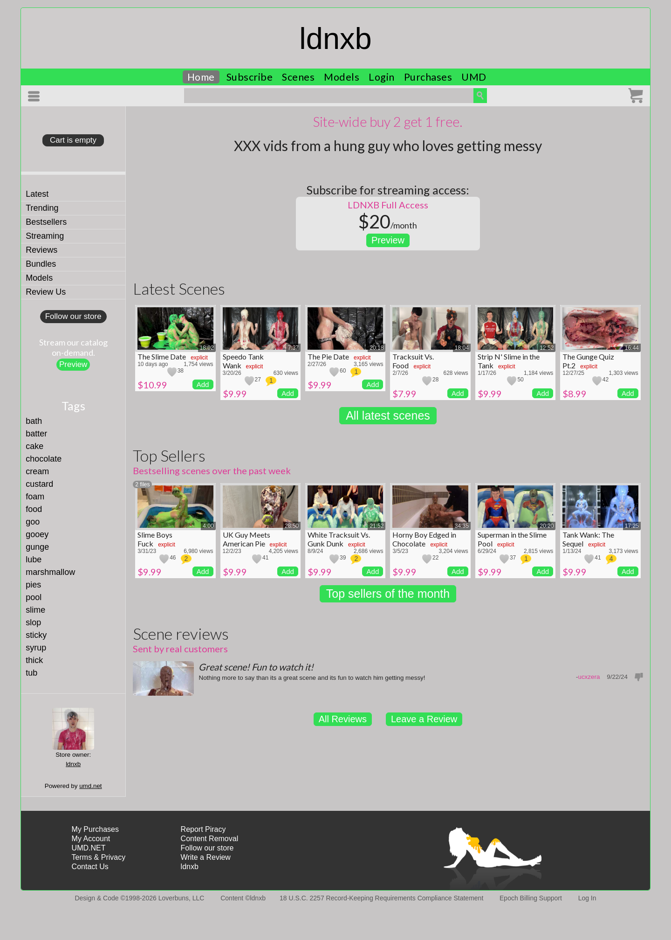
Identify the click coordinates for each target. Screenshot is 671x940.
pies (33, 584)
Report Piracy (203, 829)
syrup (36, 647)
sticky (36, 635)
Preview (73, 364)
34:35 (462, 526)
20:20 (547, 526)
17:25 (632, 526)
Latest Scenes (179, 288)
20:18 (376, 348)
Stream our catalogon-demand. (73, 347)
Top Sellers (169, 455)
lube (33, 559)
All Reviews (343, 719)
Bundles (41, 264)
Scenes (298, 77)
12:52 (547, 348)
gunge (37, 547)
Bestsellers (46, 222)
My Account (91, 839)
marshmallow (50, 572)
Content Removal (210, 839)
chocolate (44, 458)
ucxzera (589, 676)
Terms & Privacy (99, 857)
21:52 (376, 526)
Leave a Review (424, 719)
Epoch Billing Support (531, 898)
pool (33, 597)
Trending (42, 208)
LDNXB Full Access (388, 204)
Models (341, 77)
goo (33, 521)
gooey (37, 534)
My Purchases (95, 829)
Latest (37, 194)
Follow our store (73, 316)
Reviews (41, 250)
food (34, 509)
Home (201, 77)
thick (34, 660)
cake (34, 446)
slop (33, 622)
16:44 (632, 348)
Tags (73, 406)
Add (203, 384)
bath (34, 421)
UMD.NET (89, 848)
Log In (587, 898)
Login (382, 77)
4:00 (208, 526)
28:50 (292, 526)
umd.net (90, 785)
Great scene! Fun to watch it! (256, 666)
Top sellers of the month (388, 593)
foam (35, 496)
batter (36, 433)
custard (39, 484)
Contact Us (90, 867)
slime (35, 610)
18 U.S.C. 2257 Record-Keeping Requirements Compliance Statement (381, 898)
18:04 (462, 348)
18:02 (207, 348)
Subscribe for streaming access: (388, 190)
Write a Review (206, 857)
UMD (473, 77)
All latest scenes (388, 415)
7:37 (293, 348)
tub (31, 672)
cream (37, 471)
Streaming (45, 236)
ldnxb (335, 38)
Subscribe (249, 77)
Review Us (46, 292)
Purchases (428, 77)
